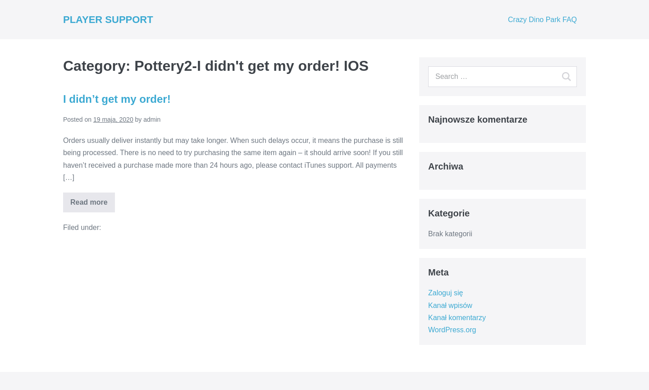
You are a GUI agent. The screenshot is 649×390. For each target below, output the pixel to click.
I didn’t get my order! (117, 99)
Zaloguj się (445, 293)
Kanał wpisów (450, 305)
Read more (89, 202)
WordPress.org (452, 330)
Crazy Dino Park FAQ (542, 19)
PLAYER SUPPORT (108, 19)
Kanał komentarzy (457, 317)
